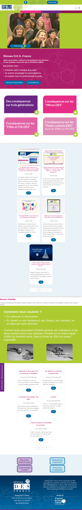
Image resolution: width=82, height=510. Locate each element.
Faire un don (52, 2)
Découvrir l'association (14, 83)
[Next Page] (50, 290)
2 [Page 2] (39, 290)
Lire (28, 193)
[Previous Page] (32, 290)
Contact (32, 2)
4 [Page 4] (46, 290)
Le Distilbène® (33, 83)
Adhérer (41, 2)
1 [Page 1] (35, 290)
